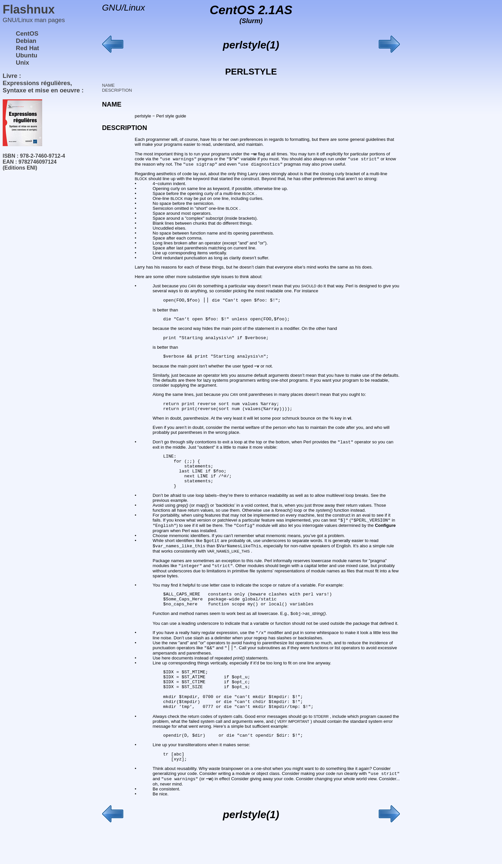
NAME (108, 85)
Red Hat (27, 48)
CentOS (27, 33)
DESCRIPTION (117, 90)
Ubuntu (26, 55)
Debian (26, 40)
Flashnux (29, 9)
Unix (22, 62)
